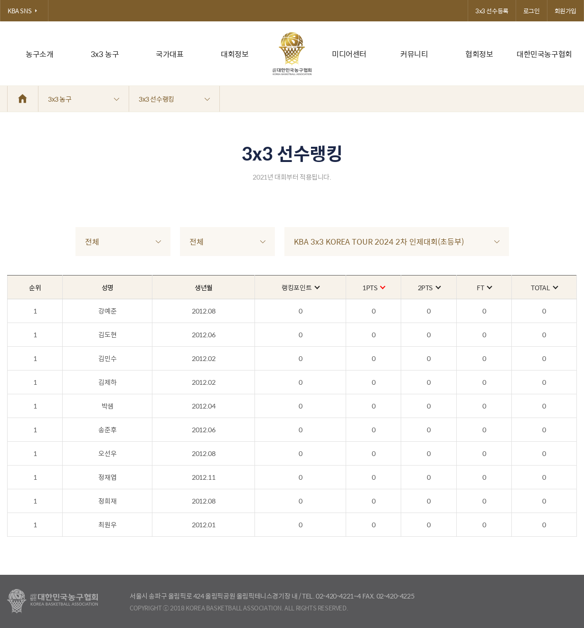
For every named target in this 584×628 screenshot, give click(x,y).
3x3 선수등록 (492, 11)
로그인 (531, 11)
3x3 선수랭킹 (174, 99)
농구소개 (39, 54)
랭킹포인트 (300, 287)
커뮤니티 (414, 54)
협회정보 (479, 54)
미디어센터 (349, 54)
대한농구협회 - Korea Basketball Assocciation (52, 601)
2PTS (429, 287)
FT (484, 287)
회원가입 (565, 11)
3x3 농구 (105, 54)
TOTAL (544, 287)
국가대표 (169, 54)
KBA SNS (24, 11)
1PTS (373, 287)
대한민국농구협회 (544, 54)
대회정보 (234, 54)
